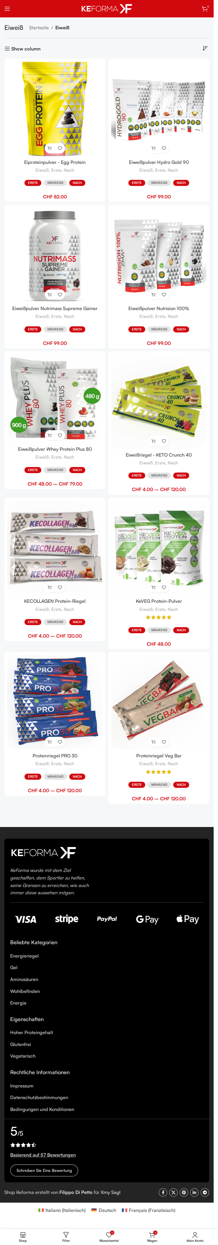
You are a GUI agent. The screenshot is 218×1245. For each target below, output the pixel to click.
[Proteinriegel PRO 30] (54, 702)
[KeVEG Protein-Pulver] (158, 548)
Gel (13, 967)
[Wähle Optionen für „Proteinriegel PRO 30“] (50, 742)
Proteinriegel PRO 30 (55, 756)
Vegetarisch (23, 1056)
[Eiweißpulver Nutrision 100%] (158, 255)
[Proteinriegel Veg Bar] (158, 702)
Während (55, 183)
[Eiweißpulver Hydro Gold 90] (158, 108)
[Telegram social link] (205, 1192)
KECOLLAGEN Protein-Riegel (55, 601)
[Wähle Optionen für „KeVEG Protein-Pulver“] (154, 587)
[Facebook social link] (163, 1192)
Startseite (39, 27)
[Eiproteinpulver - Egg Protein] (54, 108)
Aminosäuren (24, 979)
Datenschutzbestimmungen (39, 1097)
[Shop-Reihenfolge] (205, 48)
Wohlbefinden (25, 991)
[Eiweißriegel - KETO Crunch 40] (158, 401)
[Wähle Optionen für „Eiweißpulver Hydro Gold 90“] (154, 148)
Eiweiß (42, 170)
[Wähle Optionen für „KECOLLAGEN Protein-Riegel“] (50, 587)
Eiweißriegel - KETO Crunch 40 (159, 455)
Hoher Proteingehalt (31, 1032)
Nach (69, 170)
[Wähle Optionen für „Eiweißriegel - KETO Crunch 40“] (154, 441)
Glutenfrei (20, 1044)
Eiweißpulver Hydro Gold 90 (159, 162)
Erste (56, 170)
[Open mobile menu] (7, 9)
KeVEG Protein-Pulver (159, 601)
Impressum (21, 1086)
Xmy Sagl (110, 1192)
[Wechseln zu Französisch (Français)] (148, 1210)
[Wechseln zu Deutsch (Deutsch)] (103, 1210)
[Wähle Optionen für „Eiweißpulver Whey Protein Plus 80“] (50, 435)
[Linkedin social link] (194, 1192)
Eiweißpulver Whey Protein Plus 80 (55, 449)
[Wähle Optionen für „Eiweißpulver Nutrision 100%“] (154, 294)
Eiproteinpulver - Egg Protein (55, 162)
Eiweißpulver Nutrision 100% (158, 308)
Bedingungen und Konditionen (42, 1109)
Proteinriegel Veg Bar (159, 756)
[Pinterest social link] (184, 1192)
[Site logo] (107, 8)
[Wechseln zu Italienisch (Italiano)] (62, 1210)
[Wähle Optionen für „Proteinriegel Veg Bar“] (154, 742)
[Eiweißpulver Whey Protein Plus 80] (54, 398)
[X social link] (173, 1192)
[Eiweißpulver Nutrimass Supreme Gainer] (54, 255)
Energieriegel (24, 956)
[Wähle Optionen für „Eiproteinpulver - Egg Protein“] (50, 148)
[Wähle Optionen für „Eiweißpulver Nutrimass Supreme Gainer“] (50, 294)
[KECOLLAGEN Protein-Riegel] (54, 548)
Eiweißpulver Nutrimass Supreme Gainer (55, 308)
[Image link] (43, 852)
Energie (18, 1003)
